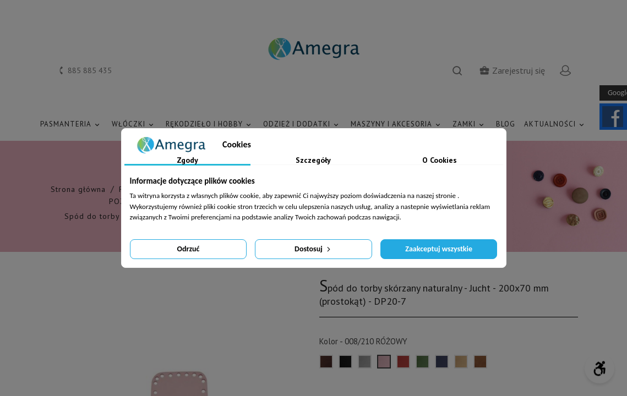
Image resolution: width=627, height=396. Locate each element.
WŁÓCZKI (134, 124)
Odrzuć (188, 249)
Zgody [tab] (187, 160)
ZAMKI (469, 124)
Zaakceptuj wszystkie (438, 249)
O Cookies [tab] (439, 160)
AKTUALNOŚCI (555, 124)
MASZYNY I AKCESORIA (397, 124)
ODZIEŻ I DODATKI (302, 124)
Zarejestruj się (512, 70)
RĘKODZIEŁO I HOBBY (210, 124)
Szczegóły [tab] (313, 160)
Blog (505, 124)
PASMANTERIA (71, 124)
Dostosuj (313, 249)
